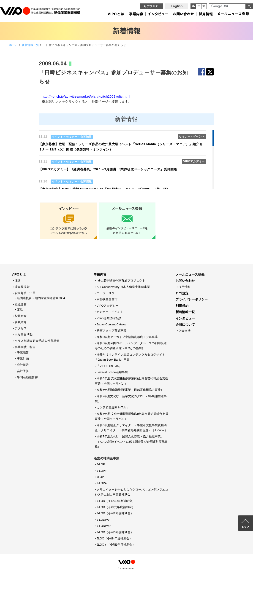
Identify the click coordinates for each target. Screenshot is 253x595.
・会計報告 (21, 365)
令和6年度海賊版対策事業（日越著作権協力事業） (130, 389)
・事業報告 (21, 352)
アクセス (21, 328)
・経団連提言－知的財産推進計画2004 (39, 298)
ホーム (13, 45)
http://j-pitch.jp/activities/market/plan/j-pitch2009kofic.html (86, 96)
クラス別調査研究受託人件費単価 (37, 341)
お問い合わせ (185, 280)
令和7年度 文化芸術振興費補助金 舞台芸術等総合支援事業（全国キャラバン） (131, 416)
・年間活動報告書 (26, 377)
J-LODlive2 (104, 526)
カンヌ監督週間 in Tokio (112, 407)
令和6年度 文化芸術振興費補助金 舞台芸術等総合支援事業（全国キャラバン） (131, 381)
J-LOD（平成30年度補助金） (116, 501)
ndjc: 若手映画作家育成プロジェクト (121, 280)
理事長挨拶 (22, 287)
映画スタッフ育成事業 (111, 330)
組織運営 (21, 304)
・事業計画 (21, 358)
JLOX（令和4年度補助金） (114, 538)
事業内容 (100, 274)
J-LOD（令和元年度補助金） (116, 507)
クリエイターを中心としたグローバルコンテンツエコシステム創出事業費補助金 (131, 492)
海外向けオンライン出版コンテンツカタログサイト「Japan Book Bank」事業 (130, 357)
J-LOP (101, 464)
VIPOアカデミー (108, 305)
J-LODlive (103, 519)
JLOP (100, 477)
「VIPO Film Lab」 (109, 366)
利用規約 (182, 306)
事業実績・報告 (25, 347)
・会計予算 (21, 371)
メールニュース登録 (190, 274)
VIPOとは (19, 274)
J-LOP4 (101, 483)
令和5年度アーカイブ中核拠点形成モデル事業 (127, 337)
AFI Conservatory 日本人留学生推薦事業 (123, 287)
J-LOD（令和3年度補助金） (115, 532)
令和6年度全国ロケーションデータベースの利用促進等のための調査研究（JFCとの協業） (131, 345)
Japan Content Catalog (112, 324)
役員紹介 (21, 316)
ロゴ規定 (182, 293)
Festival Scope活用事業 (112, 372)
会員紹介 (21, 322)
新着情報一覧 (30, 45)
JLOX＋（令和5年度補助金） (116, 544)
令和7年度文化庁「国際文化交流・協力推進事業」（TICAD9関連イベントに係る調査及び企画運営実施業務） (131, 441)
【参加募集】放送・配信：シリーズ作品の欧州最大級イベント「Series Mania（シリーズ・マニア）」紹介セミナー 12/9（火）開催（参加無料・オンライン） (121, 146)
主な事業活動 (24, 334)
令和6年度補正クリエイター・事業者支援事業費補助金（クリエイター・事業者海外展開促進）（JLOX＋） (131, 427)
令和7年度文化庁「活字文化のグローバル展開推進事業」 (131, 398)
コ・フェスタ (105, 293)
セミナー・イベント (110, 312)
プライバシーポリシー (192, 299)
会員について (185, 324)
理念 (18, 280)
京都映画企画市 (107, 299)
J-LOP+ (102, 470)
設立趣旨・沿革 (25, 293)
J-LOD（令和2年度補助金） (115, 513)
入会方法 (184, 330)
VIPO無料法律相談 (109, 318)
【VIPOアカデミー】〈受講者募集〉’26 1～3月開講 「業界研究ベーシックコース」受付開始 (108, 169)
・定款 (18, 309)
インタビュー (185, 318)
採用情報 (184, 287)
